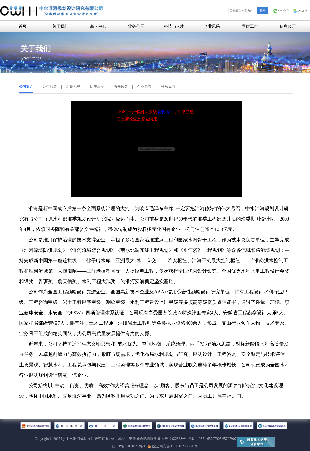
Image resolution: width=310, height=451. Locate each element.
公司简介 (26, 86)
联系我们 (168, 86)
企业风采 (212, 26)
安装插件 (165, 112)
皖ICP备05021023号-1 (128, 446)
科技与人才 (174, 26)
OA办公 (299, 10)
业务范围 (136, 26)
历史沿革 (97, 86)
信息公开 (288, 26)
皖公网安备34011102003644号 (172, 446)
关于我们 (60, 26)
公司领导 (50, 86)
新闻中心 (98, 26)
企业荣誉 (144, 86)
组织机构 (73, 86)
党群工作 (250, 26)
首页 (23, 26)
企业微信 (281, 10)
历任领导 (121, 86)
